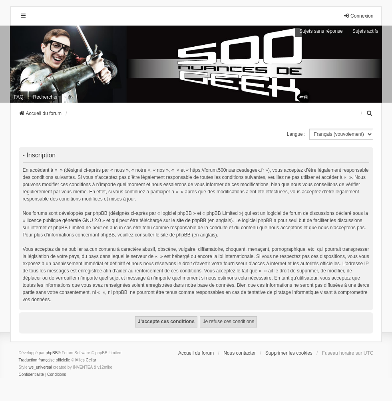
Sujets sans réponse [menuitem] (321, 31)
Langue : (296, 134)
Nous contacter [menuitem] (239, 353)
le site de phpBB (188, 220)
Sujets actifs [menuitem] (365, 31)
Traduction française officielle (44, 360)
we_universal (40, 367)
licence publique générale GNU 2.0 (64, 220)
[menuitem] (369, 113)
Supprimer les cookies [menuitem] (288, 353)
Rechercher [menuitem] (45, 97)
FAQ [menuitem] (19, 97)
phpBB (52, 353)
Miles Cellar (85, 360)
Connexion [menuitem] (358, 16)
